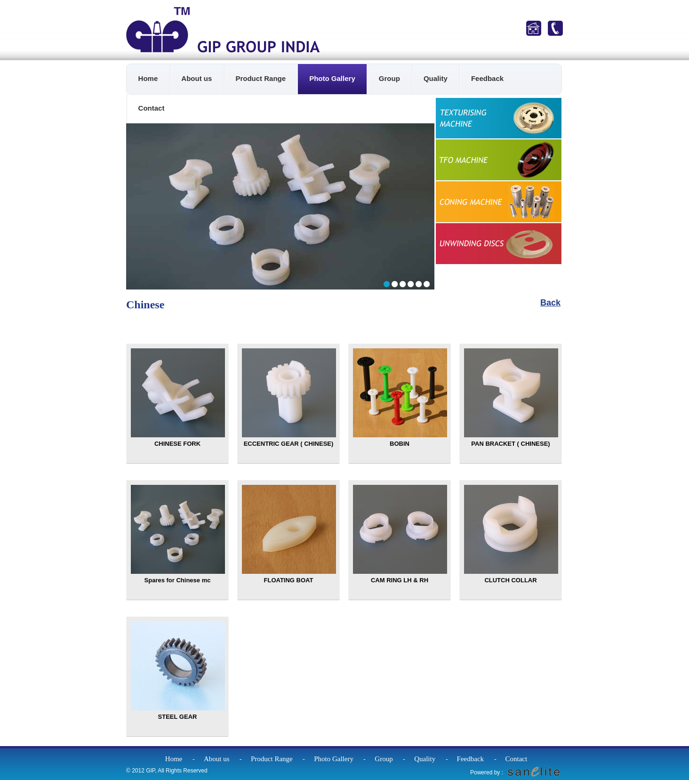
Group (389, 78)
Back (550, 302)
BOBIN (400, 397)
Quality (436, 78)
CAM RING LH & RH (400, 534)
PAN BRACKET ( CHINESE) (511, 397)
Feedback (487, 78)
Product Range (260, 78)
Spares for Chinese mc (178, 534)
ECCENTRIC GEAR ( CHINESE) (289, 397)
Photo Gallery (332, 78)
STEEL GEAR (178, 670)
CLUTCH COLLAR (511, 534)
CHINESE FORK (178, 397)
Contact (151, 108)
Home (148, 78)
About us (196, 78)
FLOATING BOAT (289, 534)
